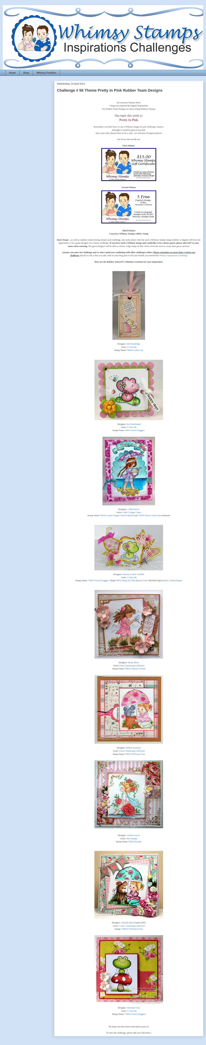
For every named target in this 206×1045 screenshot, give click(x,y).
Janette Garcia (133, 835)
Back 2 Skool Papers (173, 580)
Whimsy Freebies (46, 72)
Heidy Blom (133, 662)
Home (12, 72)
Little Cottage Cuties (132, 512)
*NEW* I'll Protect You (132, 929)
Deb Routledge (133, 343)
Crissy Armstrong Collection (132, 665)
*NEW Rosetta (135, 841)
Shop (26, 72)
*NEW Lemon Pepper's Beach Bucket (117, 515)
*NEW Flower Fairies (148, 515)
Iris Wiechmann (134, 424)
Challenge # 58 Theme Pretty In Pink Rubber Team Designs (110, 90)
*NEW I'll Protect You (135, 754)
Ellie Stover (134, 509)
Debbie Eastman (133, 747)
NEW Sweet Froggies (135, 430)
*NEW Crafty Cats (134, 350)
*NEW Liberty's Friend (134, 668)
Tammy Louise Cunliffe (133, 574)
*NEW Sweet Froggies (98, 580)
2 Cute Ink (132, 347)
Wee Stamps (131, 838)
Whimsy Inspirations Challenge (173, 255)
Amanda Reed (127, 922)
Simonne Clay (133, 1007)
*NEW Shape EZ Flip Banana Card (131, 580)
